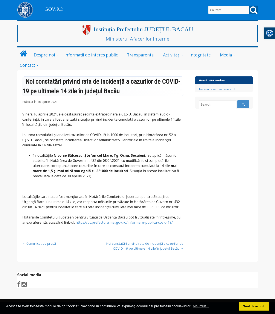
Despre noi (44, 55)
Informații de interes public (91, 55)
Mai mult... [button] (201, 306)
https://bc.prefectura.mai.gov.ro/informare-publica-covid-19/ (124, 222)
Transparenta (140, 55)
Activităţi (171, 55)
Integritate (200, 55)
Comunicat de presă (39, 243)
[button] (269, 33)
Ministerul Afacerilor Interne (137, 38)
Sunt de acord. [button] (253, 306)
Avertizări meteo (212, 80)
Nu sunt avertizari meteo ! (217, 89)
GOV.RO (53, 9)
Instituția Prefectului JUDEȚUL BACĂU (143, 29)
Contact (27, 65)
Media (226, 55)
